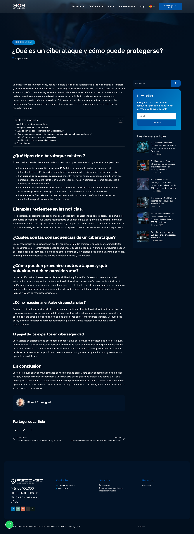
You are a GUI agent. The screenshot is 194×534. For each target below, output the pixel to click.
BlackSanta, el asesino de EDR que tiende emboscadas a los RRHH (163, 235)
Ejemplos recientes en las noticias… (33, 127)
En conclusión (23, 143)
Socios (111, 6)
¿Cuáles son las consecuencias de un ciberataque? (40, 131)
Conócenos (96, 6)
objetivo (86, 168)
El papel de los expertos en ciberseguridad (38, 140)
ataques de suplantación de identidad (42, 176)
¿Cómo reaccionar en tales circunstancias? (39, 137)
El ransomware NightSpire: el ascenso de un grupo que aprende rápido (163, 201)
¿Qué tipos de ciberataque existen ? (33, 124)
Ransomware (127, 6)
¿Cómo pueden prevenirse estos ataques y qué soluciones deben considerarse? (54, 134)
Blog (142, 6)
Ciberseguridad (23, 42)
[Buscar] (176, 83)
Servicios (78, 6)
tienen (49, 168)
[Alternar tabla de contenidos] (119, 120)
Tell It (78, 527)
